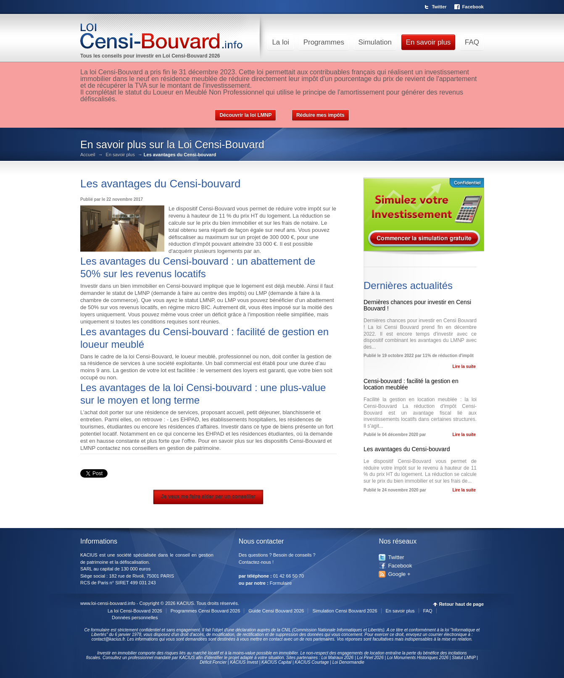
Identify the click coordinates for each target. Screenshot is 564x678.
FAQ (472, 42)
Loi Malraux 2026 (337, 657)
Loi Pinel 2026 (370, 657)
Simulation (375, 42)
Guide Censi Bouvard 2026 (276, 610)
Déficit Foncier (213, 662)
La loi (280, 42)
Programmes (323, 42)
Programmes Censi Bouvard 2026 (205, 610)
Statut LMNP (463, 657)
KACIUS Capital (276, 662)
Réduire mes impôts (320, 115)
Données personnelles (135, 617)
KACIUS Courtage (312, 662)
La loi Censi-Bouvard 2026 (135, 610)
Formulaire (281, 583)
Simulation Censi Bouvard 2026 (344, 610)
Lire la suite (464, 366)
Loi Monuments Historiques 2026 (417, 657)
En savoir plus (428, 42)
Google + (399, 574)
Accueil (87, 154)
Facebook (473, 6)
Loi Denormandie (348, 662)
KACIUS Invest (244, 662)
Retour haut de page (461, 604)
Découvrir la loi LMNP (245, 115)
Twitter (439, 6)
